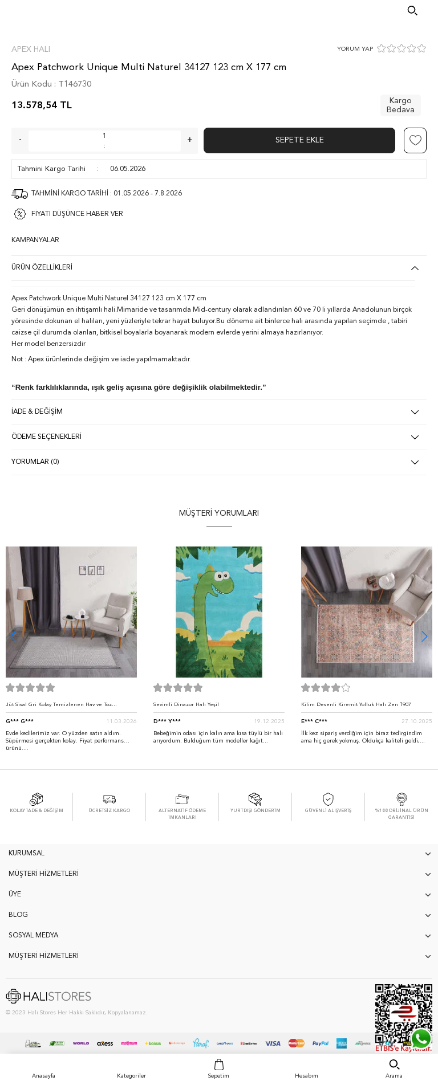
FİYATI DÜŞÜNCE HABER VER (77, 214)
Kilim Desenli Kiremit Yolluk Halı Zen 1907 (356, 704)
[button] (424, 636)
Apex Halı (30, 50)
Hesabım (306, 1076)
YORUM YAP (355, 49)
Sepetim (218, 1076)
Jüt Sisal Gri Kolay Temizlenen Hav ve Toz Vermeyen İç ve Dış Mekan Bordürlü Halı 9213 (65, 707)
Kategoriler (131, 1076)
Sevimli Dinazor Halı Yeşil (186, 704)
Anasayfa (43, 1076)
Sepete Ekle (299, 140)
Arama (394, 1076)
